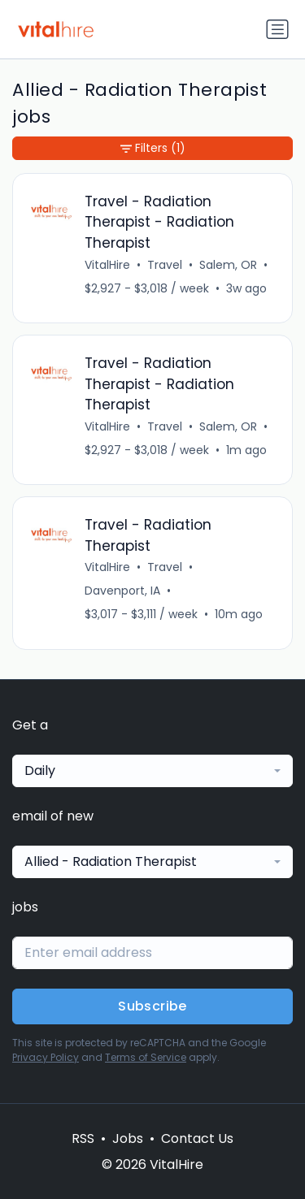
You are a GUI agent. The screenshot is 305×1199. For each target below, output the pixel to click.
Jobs (127, 1138)
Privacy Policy (45, 1057)
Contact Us (197, 1138)
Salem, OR (228, 265)
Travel (164, 265)
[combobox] (152, 771)
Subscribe (152, 1006)
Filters (152, 148)
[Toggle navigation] (277, 29)
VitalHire (107, 265)
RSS (83, 1138)
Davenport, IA (122, 590)
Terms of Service (145, 1057)
